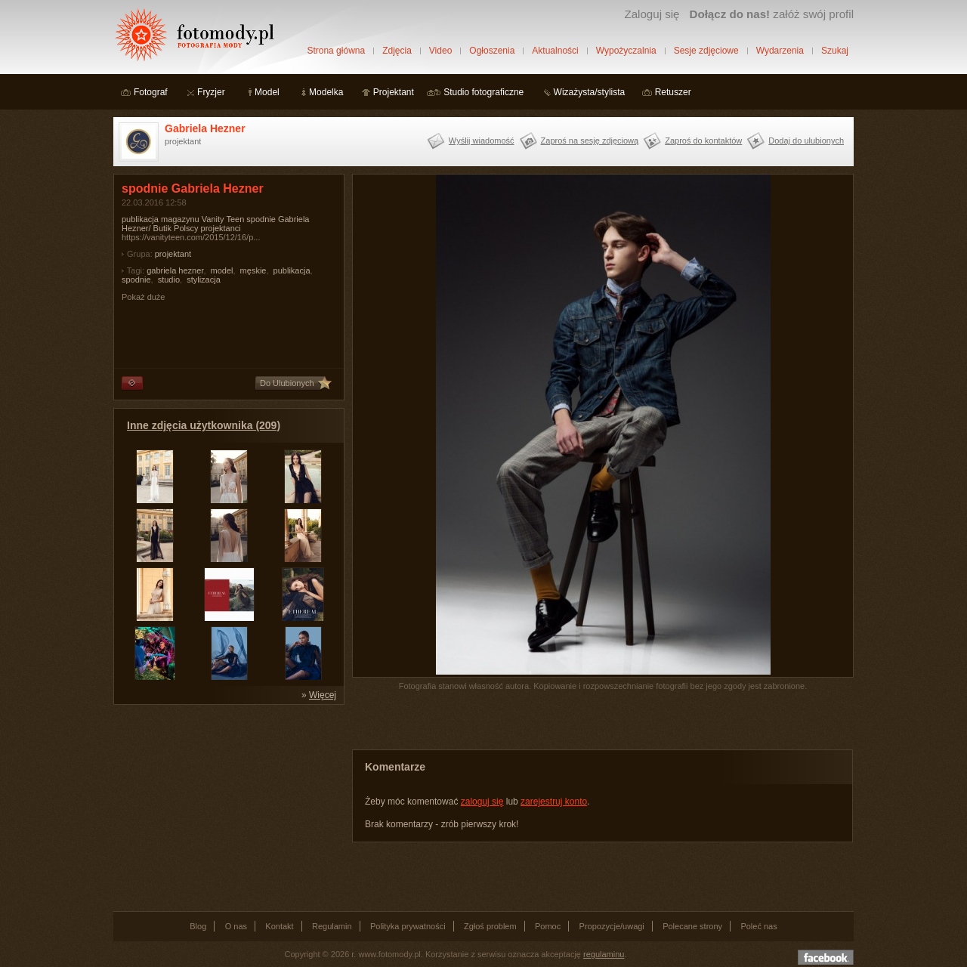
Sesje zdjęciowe (706, 50)
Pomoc (548, 926)
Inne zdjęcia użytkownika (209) (203, 425)
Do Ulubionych (287, 383)
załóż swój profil (772, 14)
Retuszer (673, 92)
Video (440, 50)
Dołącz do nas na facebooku (826, 957)
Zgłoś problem (490, 926)
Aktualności (555, 50)
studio (169, 279)
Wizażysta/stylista (590, 92)
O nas (236, 926)
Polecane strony (692, 926)
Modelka (326, 92)
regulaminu (603, 954)
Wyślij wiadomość (481, 140)
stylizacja (204, 279)
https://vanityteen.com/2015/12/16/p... (191, 237)
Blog (198, 926)
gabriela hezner (175, 270)
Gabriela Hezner (205, 128)
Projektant (393, 92)
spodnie (136, 279)
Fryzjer (211, 92)
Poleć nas (758, 926)
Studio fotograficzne (483, 92)
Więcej (322, 695)
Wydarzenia (780, 50)
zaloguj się (482, 801)
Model (267, 92)
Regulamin (332, 926)
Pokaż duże (143, 296)
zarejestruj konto (554, 801)
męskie (253, 270)
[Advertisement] (226, 806)
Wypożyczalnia (626, 50)
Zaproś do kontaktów (703, 140)
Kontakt (279, 926)
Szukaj (834, 50)
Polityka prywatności (408, 926)
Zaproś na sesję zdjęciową (590, 140)
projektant (173, 253)
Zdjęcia (397, 50)
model (222, 270)
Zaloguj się (651, 14)
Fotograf (151, 92)
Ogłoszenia (491, 50)
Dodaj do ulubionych (806, 140)
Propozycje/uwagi (611, 926)
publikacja (291, 270)
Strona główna (336, 50)
